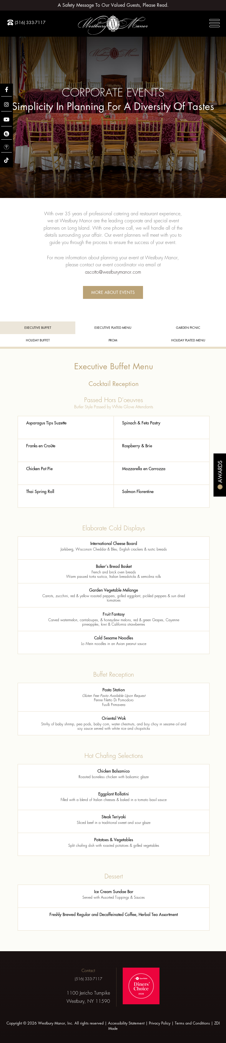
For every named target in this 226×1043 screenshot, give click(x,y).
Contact (88, 970)
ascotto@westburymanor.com (113, 272)
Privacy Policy (159, 1023)
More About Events (113, 292)
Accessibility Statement (126, 1023)
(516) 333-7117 (88, 978)
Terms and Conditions (192, 1023)
